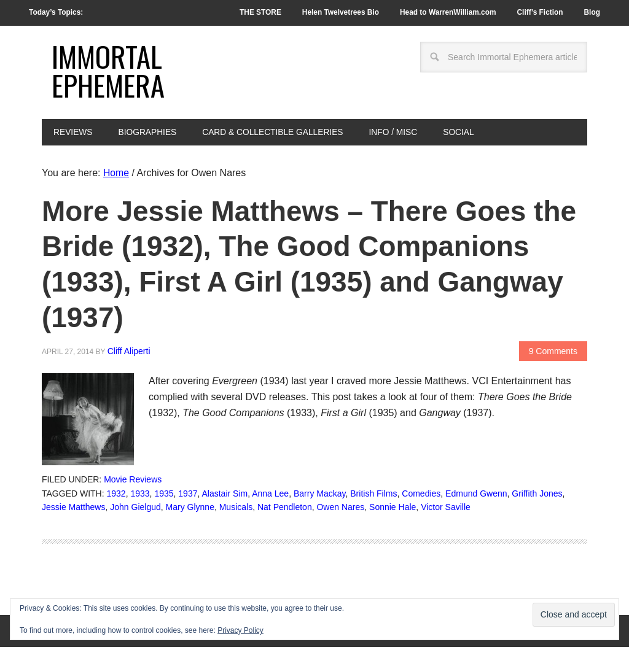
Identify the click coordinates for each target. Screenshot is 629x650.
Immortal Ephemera (109, 72)
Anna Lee (270, 496)
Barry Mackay (320, 496)
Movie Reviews (133, 482)
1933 (139, 496)
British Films (373, 496)
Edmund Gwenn (476, 496)
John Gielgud (135, 511)
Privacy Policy (240, 630)
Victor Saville (446, 511)
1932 (116, 496)
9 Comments (553, 354)
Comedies (421, 496)
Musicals (235, 511)
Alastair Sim (225, 496)
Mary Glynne (190, 511)
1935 (163, 496)
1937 (187, 496)
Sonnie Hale (392, 511)
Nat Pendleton (284, 511)
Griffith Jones (537, 496)
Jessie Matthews (73, 511)
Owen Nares (340, 511)
